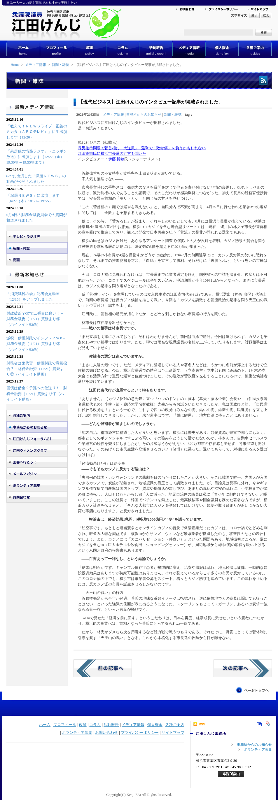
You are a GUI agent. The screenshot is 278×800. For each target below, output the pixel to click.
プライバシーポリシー (140, 733)
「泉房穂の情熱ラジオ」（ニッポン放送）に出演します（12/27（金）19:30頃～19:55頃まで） (36, 156)
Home (15, 65)
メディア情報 (35, 65)
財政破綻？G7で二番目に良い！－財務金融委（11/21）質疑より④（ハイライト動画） (35, 319)
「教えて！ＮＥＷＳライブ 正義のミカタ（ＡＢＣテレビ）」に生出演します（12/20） (36, 131)
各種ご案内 (174, 725)
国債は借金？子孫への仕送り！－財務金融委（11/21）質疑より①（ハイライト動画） (36, 393)
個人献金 (154, 725)
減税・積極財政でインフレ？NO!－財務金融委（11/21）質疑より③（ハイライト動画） (36, 343)
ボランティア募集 (77, 733)
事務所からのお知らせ (143, 115)
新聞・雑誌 (60, 65)
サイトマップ (173, 733)
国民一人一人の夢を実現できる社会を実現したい (41, 2)
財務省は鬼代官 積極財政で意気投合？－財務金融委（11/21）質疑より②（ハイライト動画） (36, 368)
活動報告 (111, 725)
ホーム (44, 725)
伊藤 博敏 (116, 159)
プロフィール (64, 725)
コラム (95, 725)
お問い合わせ (106, 733)
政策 (83, 725)
